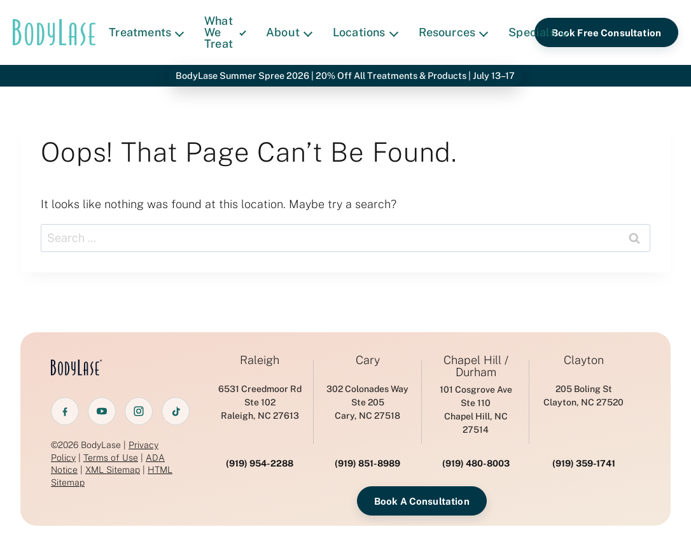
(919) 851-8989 (367, 463)
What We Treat (225, 32)
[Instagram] (139, 411)
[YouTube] (102, 411)
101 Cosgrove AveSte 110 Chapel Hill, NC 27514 (476, 409)
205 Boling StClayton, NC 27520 (583, 395)
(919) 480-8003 (476, 463)
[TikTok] (176, 411)
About (289, 32)
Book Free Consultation (606, 32)
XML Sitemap (112, 470)
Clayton (584, 360)
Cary (368, 360)
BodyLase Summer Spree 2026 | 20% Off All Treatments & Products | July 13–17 (345, 75)
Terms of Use (110, 458)
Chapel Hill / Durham (475, 366)
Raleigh (259, 360)
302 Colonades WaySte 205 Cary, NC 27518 (367, 402)
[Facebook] (65, 411)
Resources (454, 32)
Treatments (146, 32)
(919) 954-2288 (259, 463)
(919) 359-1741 (583, 463)
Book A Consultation (422, 501)
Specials (538, 32)
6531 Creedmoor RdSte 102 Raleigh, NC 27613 (260, 402)
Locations (365, 32)
